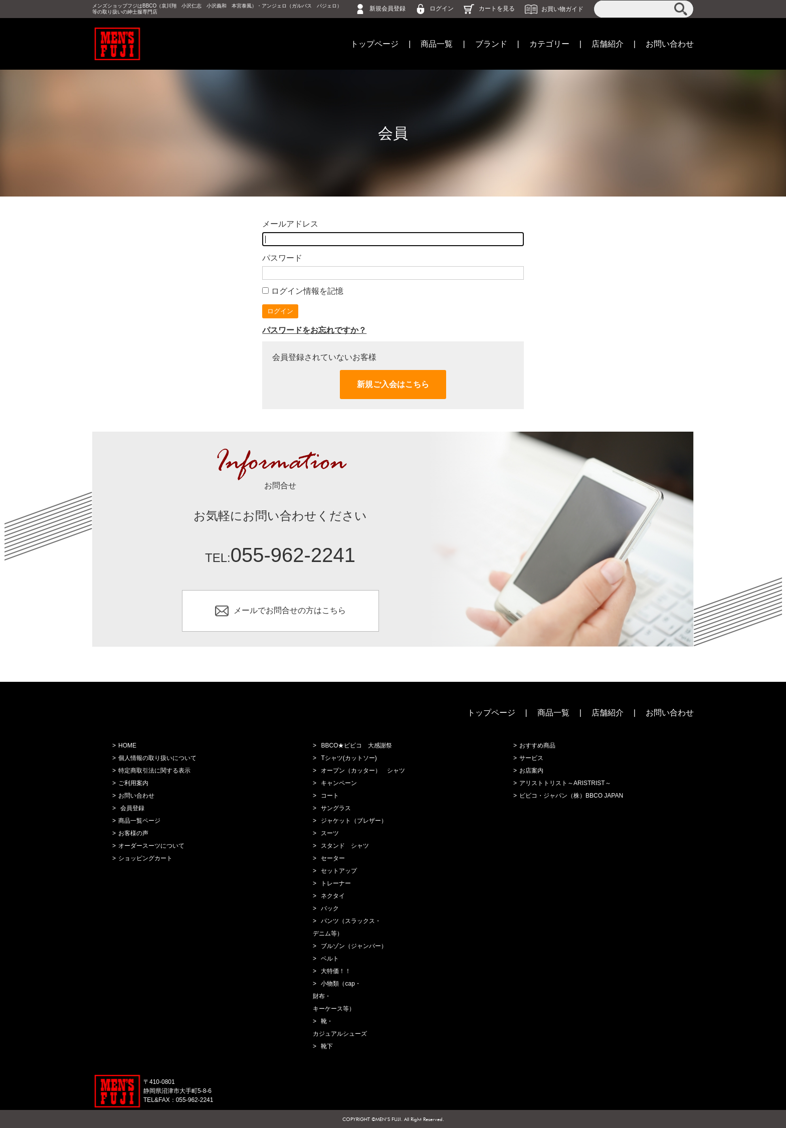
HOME (127, 745)
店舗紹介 (608, 44)
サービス (531, 758)
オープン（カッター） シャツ (363, 770)
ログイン (442, 8)
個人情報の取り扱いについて (157, 758)
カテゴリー (549, 44)
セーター (333, 858)
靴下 (327, 1046)
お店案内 (531, 770)
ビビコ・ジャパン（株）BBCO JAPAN (571, 795)
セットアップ (339, 870)
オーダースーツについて (151, 845)
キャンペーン (339, 783)
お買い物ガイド (562, 8)
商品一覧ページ (139, 820)
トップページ (374, 44)
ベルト (330, 958)
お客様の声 (133, 833)
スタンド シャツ (345, 845)
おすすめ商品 (537, 745)
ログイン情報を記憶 (302, 291)
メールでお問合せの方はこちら (290, 610)
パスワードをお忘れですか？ (314, 330)
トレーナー (336, 883)
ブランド (491, 44)
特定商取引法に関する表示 (154, 770)
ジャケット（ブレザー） (354, 820)
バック (330, 908)
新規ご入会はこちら (393, 384)
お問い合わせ (670, 44)
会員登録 (132, 808)
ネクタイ (333, 895)
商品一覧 (437, 44)
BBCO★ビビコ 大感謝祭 (356, 745)
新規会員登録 (387, 8)
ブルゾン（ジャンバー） (354, 946)
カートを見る (497, 8)
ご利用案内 (133, 783)
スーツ (330, 833)
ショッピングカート (145, 858)
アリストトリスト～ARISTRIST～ (565, 783)
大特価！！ (336, 971)
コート (330, 795)
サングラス (336, 808)
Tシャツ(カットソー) (348, 758)
